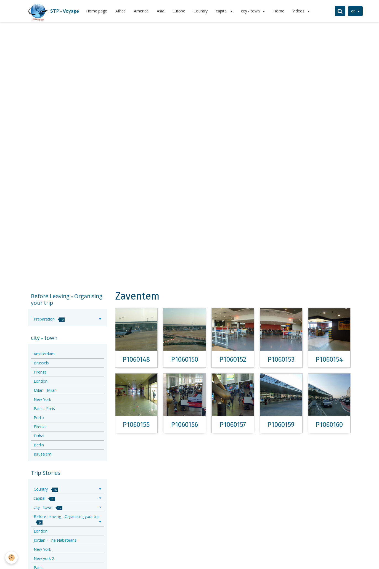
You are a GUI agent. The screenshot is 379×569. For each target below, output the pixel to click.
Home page (96, 11)
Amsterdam (44, 353)
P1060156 (184, 424)
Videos (299, 11)
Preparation (49, 319)
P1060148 (136, 359)
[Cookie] (12, 557)
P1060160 (329, 424)
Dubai (39, 435)
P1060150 (184, 359)
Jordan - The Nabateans (55, 540)
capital (222, 11)
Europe (179, 11)
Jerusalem (42, 454)
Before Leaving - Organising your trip (67, 519)
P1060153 (281, 359)
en (353, 11)
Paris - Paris (44, 408)
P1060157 (233, 424)
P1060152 (232, 359)
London (40, 381)
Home (278, 11)
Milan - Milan (45, 390)
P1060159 (281, 424)
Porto (39, 417)
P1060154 (329, 359)
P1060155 (136, 424)
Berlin (39, 445)
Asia (160, 11)
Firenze (40, 372)
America (141, 11)
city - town (251, 11)
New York (42, 399)
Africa (120, 11)
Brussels (41, 363)
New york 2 (44, 558)
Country (201, 11)
